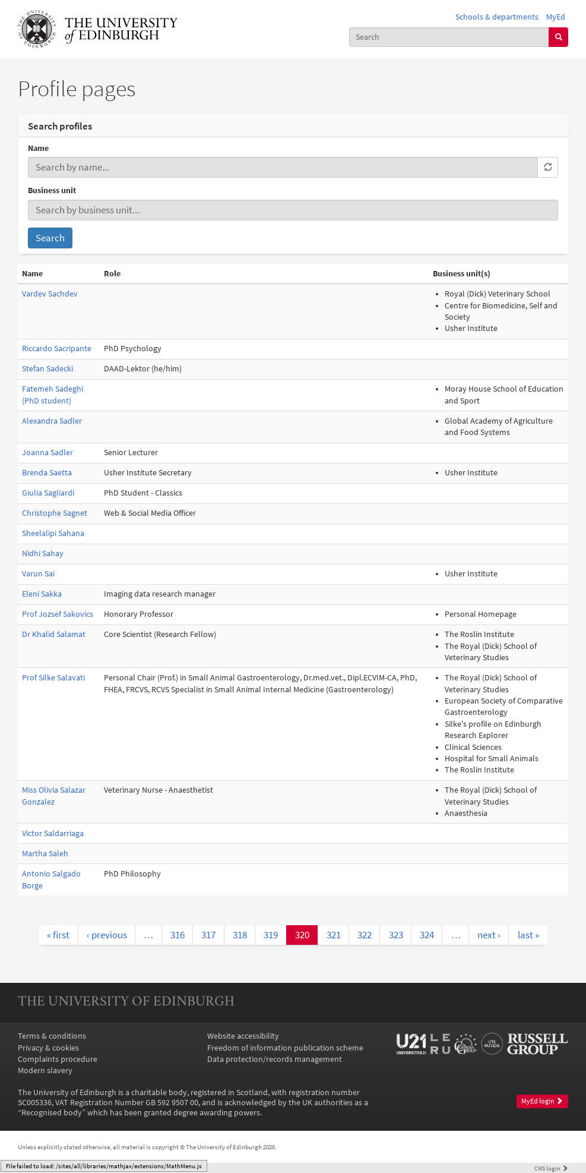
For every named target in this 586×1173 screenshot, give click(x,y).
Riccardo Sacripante (56, 348)
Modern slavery (45, 1070)
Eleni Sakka (42, 594)
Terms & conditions (52, 1036)
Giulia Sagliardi (48, 493)
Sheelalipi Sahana (53, 533)
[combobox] (449, 37)
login (551, 1168)
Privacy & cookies (48, 1048)
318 (240, 934)
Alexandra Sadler (52, 421)
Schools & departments (497, 17)
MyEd (555, 17)
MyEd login (542, 1101)
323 (396, 934)
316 (177, 934)
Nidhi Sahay (43, 553)
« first (58, 934)
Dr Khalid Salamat (53, 634)
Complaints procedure (57, 1059)
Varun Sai (38, 574)
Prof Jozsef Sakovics (57, 614)
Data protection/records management (274, 1059)
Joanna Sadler (47, 452)
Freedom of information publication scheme (285, 1048)
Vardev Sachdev (50, 294)
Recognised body (51, 1113)
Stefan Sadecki (47, 369)
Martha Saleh (45, 854)
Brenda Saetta (47, 473)
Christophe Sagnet (54, 513)
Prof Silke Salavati (53, 678)
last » (528, 934)
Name (38, 148)
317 (208, 934)
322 (364, 934)
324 (427, 934)
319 (271, 934)
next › (489, 934)
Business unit (52, 190)
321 (334, 934)
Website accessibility (243, 1036)
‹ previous (107, 934)
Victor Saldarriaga (53, 833)
